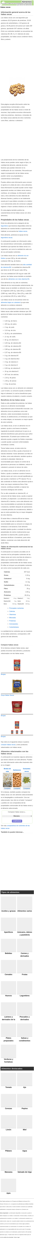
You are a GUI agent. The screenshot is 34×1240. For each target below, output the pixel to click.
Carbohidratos (14, 627)
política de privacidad (8, 1237)
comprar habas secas (8, 744)
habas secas (23, 231)
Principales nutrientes (16, 608)
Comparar (7, 788)
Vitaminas (12, 614)
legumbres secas (6, 237)
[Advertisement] (17, 59)
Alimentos (27, 1)
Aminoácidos (13, 624)
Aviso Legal (16, 1237)
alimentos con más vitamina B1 (18, 279)
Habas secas (5, 7)
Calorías (12, 611)
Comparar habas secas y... (17, 812)
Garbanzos (17, 770)
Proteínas (12, 621)
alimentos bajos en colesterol (10, 302)
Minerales (12, 618)
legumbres (4, 226)
